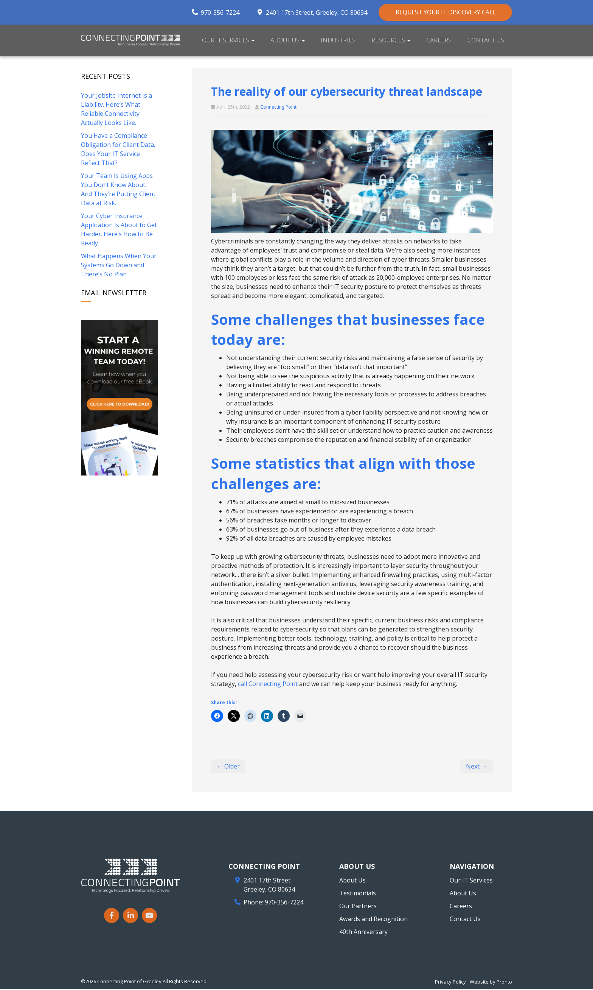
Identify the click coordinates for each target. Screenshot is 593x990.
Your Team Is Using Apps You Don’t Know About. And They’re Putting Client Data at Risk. (118, 190)
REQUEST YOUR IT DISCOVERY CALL (441, 12)
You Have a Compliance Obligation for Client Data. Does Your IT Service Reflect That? (118, 150)
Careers (439, 41)
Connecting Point (278, 107)
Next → (476, 767)
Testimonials (357, 894)
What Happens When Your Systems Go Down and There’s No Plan (119, 266)
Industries (338, 41)
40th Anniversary (363, 932)
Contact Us (485, 41)
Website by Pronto (491, 982)
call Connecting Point (268, 684)
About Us (287, 41)
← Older (228, 767)
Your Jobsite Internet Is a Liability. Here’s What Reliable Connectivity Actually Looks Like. (116, 110)
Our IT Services (228, 41)
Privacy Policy (450, 982)
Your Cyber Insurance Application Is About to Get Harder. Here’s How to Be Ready (119, 230)
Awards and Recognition (373, 919)
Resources (390, 41)
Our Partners (358, 907)
